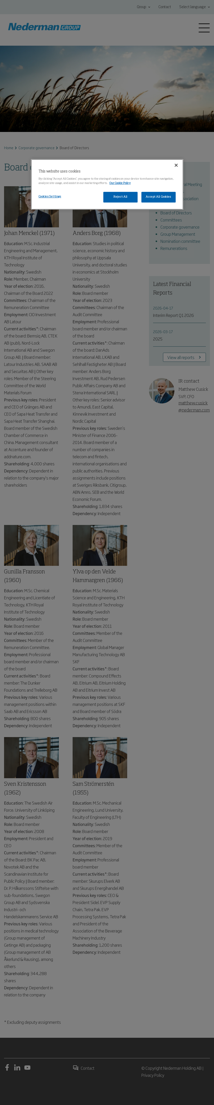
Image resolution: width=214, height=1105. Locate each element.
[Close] (176, 165)
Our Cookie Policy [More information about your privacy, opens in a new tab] (120, 183)
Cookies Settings (50, 196)
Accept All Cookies (158, 196)
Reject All (120, 196)
